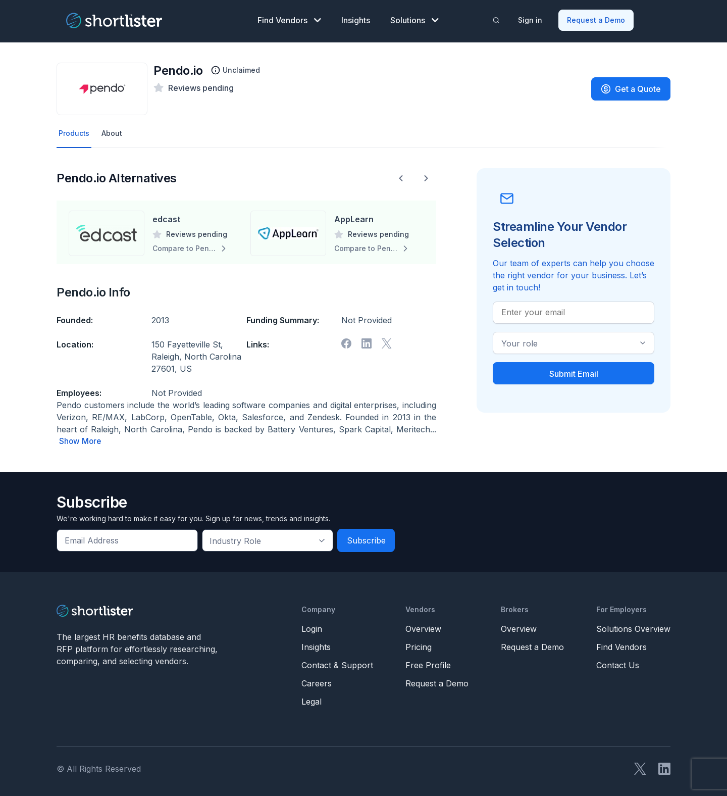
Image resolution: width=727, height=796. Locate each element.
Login (311, 626)
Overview (423, 626)
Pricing (418, 644)
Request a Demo (597, 18)
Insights (355, 18)
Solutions (414, 18)
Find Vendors (289, 18)
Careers (316, 680)
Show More (80, 438)
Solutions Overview (633, 626)
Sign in (532, 18)
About (116, 130)
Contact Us (617, 662)
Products (75, 130)
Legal (311, 698)
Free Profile (428, 662)
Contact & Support (337, 662)
